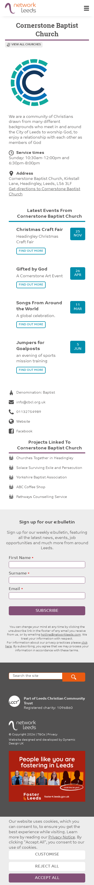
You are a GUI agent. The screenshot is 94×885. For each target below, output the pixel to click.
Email (14, 589)
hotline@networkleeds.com (61, 634)
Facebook (20, 431)
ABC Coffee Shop (27, 487)
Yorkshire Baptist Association (38, 477)
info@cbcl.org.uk (27, 402)
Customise (47, 854)
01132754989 (25, 412)
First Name (20, 558)
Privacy (52, 734)
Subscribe (47, 611)
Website (19, 422)
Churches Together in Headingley (41, 458)
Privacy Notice (61, 837)
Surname (18, 573)
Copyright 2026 (23, 734)
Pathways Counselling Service (38, 497)
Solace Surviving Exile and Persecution (45, 468)
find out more (31, 250)
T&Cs (41, 734)
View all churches (26, 44)
